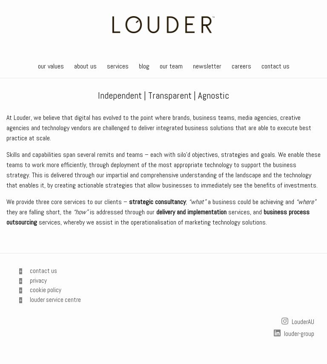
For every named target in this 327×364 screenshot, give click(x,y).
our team (171, 66)
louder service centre (55, 300)
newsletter (207, 66)
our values (51, 66)
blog (144, 66)
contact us (275, 66)
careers (241, 66)
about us (85, 66)
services (118, 66)
